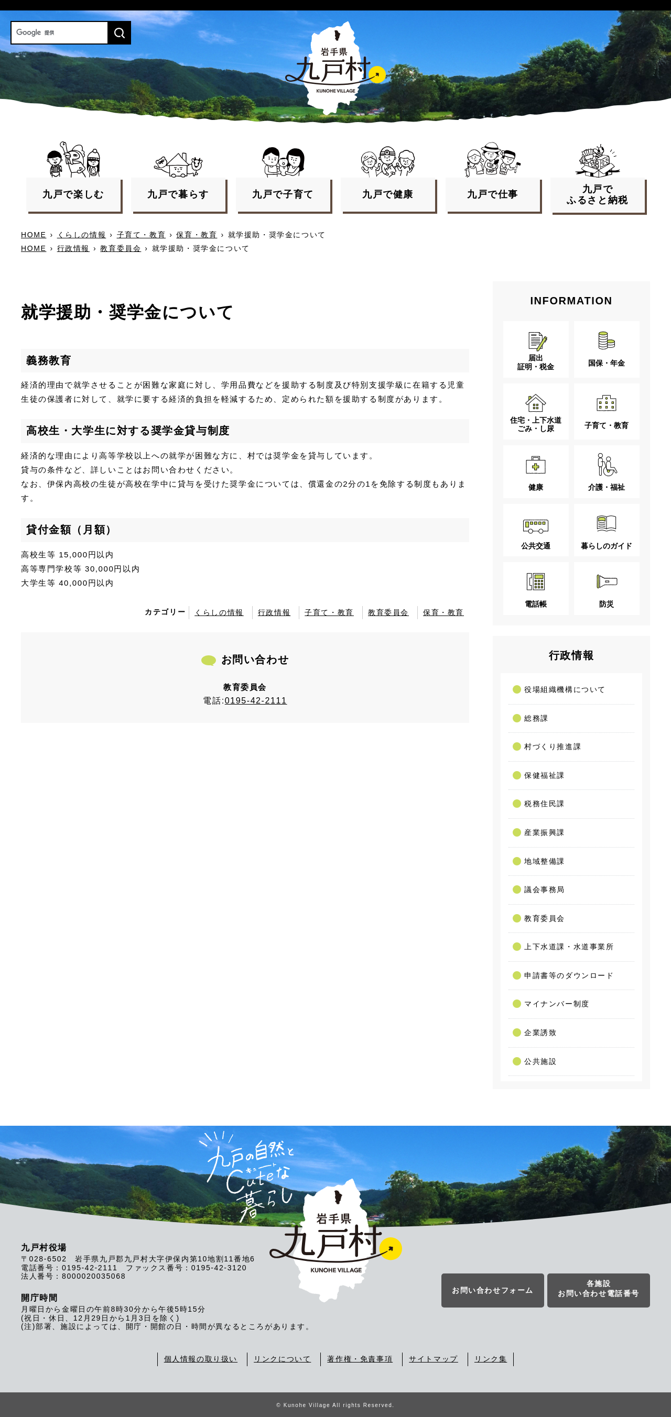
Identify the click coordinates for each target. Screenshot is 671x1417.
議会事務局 (544, 889)
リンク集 (490, 1359)
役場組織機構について (565, 689)
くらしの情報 (81, 234)
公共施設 (540, 1061)
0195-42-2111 (256, 700)
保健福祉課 (544, 775)
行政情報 (73, 248)
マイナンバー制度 (557, 1003)
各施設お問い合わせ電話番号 (599, 1289)
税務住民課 (544, 803)
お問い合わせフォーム (493, 1291)
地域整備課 (544, 861)
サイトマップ (433, 1359)
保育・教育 (196, 234)
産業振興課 (544, 832)
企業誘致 (540, 1032)
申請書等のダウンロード (569, 975)
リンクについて (282, 1359)
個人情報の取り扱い (200, 1359)
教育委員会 (120, 248)
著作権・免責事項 (360, 1359)
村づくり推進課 (552, 746)
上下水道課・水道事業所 (569, 946)
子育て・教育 (141, 234)
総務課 (536, 718)
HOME (33, 234)
